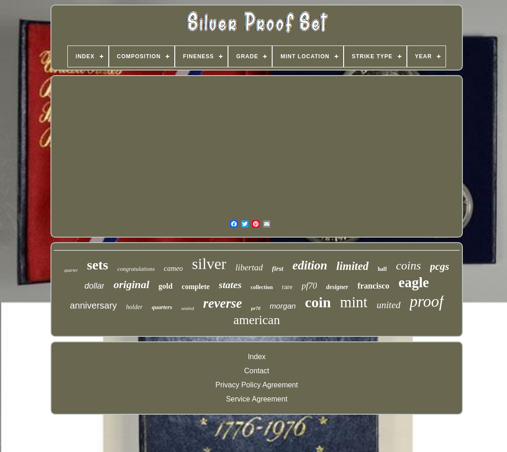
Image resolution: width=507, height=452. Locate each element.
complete (195, 286)
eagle (413, 282)
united (388, 305)
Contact (256, 371)
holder (134, 307)
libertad (249, 267)
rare (287, 286)
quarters (162, 307)
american (256, 320)
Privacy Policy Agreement (256, 385)
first (278, 268)
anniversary (93, 305)
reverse (222, 303)
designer (337, 287)
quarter (71, 270)
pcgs (439, 266)
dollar (94, 285)
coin (318, 302)
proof (427, 301)
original (131, 284)
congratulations (136, 268)
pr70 (256, 308)
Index (256, 357)
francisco (373, 285)
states (230, 284)
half (382, 269)
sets (97, 264)
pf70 (309, 285)
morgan (282, 306)
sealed (187, 308)
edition (310, 265)
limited (352, 266)
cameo (173, 268)
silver (209, 263)
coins (408, 265)
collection (262, 287)
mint (354, 302)
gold (165, 286)
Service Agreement (256, 399)
